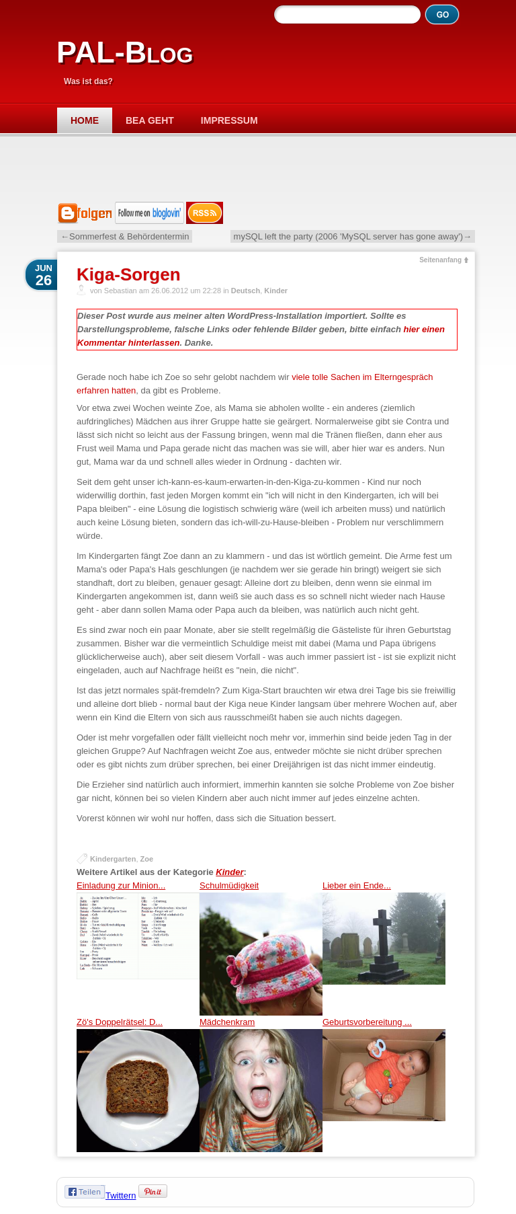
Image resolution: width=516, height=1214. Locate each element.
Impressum (229, 120)
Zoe (147, 859)
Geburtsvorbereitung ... (383, 1084)
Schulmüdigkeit (261, 948)
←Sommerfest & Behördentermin (124, 236)
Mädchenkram (261, 1084)
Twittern (120, 1195)
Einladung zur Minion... (138, 948)
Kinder (276, 291)
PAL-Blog (124, 52)
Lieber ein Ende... (383, 948)
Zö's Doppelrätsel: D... (138, 1084)
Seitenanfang (440, 260)
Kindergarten (113, 859)
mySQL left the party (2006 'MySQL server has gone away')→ (353, 236)
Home (85, 120)
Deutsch (245, 291)
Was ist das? (88, 81)
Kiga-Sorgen (129, 274)
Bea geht (150, 120)
